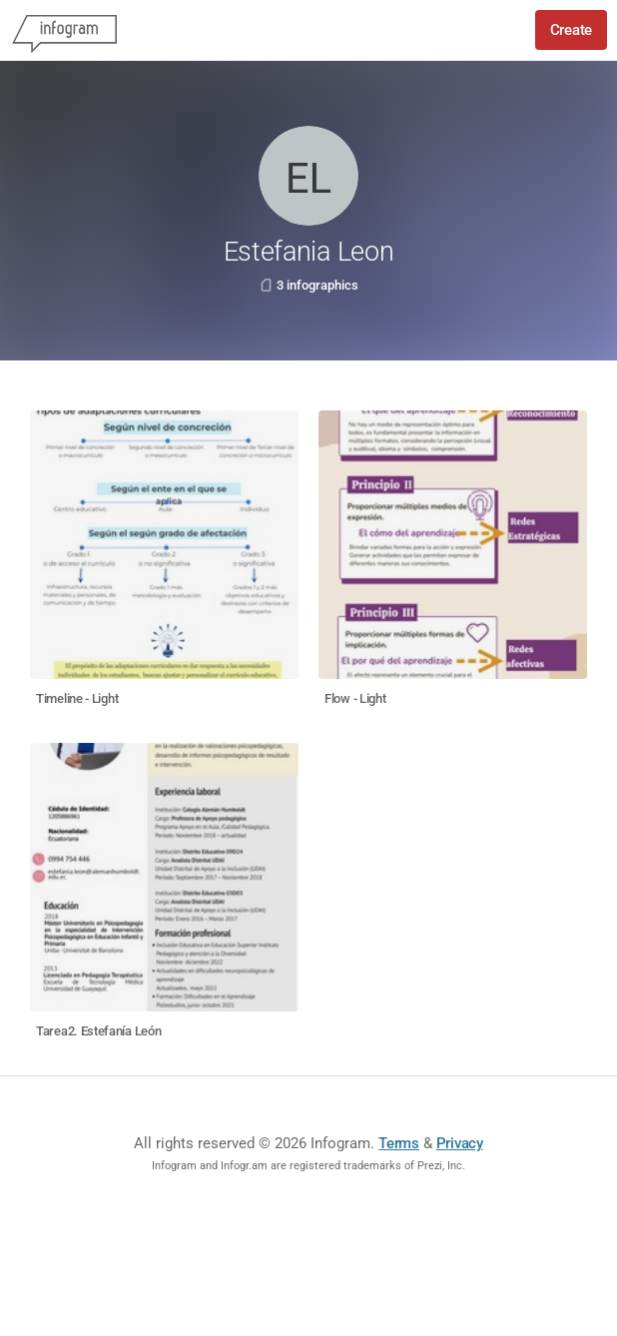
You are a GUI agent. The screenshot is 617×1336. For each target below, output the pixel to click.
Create (571, 30)
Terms (398, 1143)
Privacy (459, 1143)
